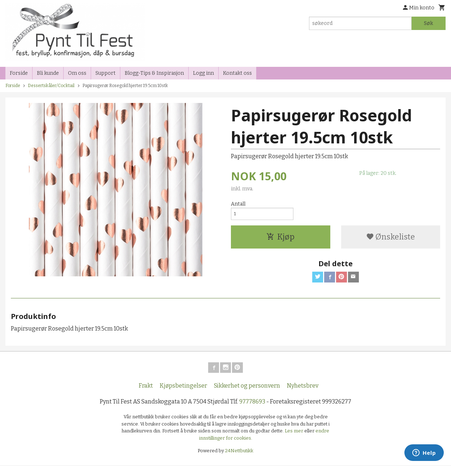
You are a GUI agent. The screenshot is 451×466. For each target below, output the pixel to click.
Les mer (294, 432)
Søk (428, 23)
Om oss (77, 73)
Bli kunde (48, 73)
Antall (238, 204)
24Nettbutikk (239, 451)
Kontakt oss (237, 73)
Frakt (146, 386)
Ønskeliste (390, 238)
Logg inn (203, 73)
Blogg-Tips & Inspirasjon (154, 73)
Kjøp (280, 238)
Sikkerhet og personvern (247, 386)
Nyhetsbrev (302, 386)
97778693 (252, 402)
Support (105, 73)
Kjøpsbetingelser (183, 386)
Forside (19, 73)
